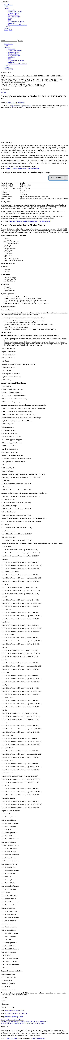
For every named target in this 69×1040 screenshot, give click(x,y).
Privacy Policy (8, 30)
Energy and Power (13, 15)
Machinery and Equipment (16, 21)
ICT (9, 20)
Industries (7, 8)
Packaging (11, 23)
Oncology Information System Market (12, 1020)
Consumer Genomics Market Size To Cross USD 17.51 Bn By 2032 (29, 221)
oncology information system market (19, 106)
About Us (7, 26)
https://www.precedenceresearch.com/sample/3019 (23, 168)
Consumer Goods (13, 13)
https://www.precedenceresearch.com (15, 1013)
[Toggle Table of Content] (64, 178)
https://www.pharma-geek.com (13, 1016)
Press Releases (8, 5)
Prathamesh (20, 102)
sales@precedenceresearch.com (14, 1010)
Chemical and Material (15, 11)
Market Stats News (11, 1038)
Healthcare (11, 18)
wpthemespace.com (39, 1038)
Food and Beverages (14, 16)
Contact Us (7, 28)
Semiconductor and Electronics (17, 25)
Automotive (11, 10)
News (6, 6)
